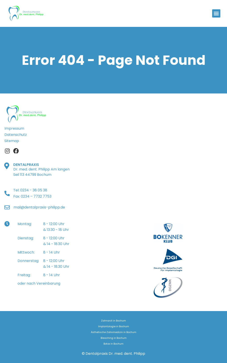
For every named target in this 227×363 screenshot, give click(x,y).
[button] (216, 13)
